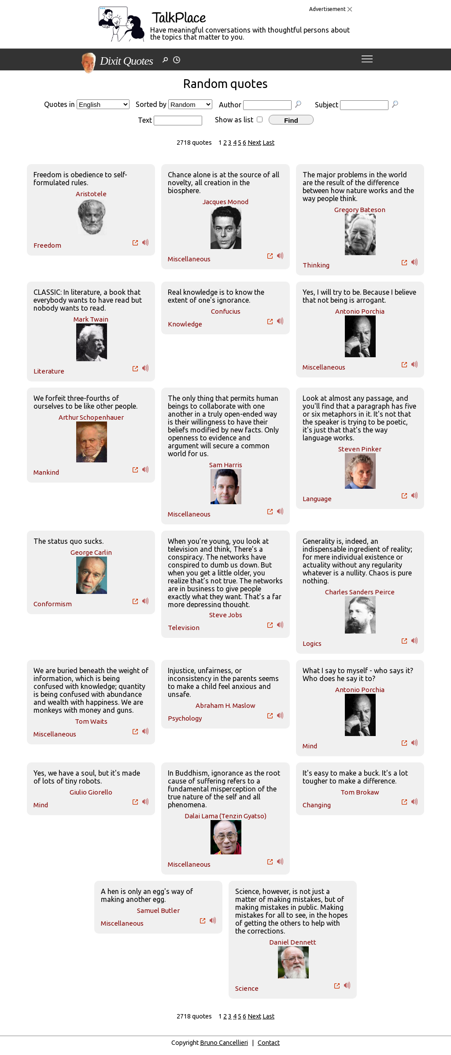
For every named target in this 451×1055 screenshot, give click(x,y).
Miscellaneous (189, 259)
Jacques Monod (225, 201)
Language (317, 498)
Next (254, 142)
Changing (317, 805)
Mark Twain (91, 319)
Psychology (185, 718)
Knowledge (185, 324)
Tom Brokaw (359, 792)
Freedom (47, 245)
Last (268, 142)
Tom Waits (91, 721)
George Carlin (91, 552)
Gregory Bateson (359, 209)
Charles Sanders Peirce (360, 592)
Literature (48, 371)
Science (247, 988)
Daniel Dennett (292, 942)
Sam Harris (225, 465)
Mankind (46, 472)
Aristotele (91, 194)
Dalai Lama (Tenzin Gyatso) (225, 816)
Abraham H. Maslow (225, 705)
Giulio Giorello (91, 792)
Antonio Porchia (359, 311)
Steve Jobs (225, 615)
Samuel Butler (158, 910)
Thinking (316, 265)
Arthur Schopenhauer (91, 417)
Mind (310, 746)
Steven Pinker (359, 449)
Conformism (52, 604)
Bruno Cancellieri (224, 1042)
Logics (312, 643)
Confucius (225, 311)
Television (184, 627)
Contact (269, 1042)
